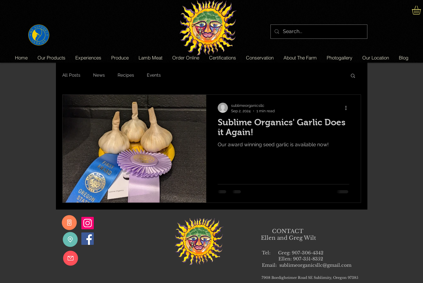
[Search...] (318, 31)
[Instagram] (87, 223)
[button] (353, 76)
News (99, 75)
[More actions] (348, 108)
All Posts (71, 75)
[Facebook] (87, 238)
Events (154, 75)
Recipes (126, 75)
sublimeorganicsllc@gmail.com (315, 265)
